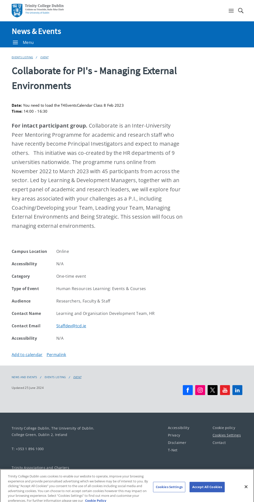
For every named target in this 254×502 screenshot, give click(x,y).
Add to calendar (27, 354)
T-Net (173, 450)
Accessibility (178, 427)
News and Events (24, 377)
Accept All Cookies (207, 489)
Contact (219, 442)
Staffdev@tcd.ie (71, 326)
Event (44, 57)
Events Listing (22, 57)
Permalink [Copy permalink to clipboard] (56, 354)
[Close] (246, 489)
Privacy (174, 435)
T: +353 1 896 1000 (28, 448)
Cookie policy (224, 427)
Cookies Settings (227, 435)
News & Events (36, 31)
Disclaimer (177, 442)
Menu (23, 42)
